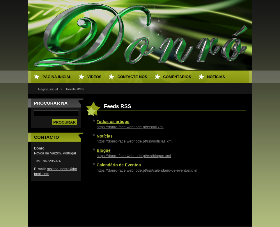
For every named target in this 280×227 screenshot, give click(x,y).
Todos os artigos (113, 121)
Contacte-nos (132, 77)
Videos (94, 77)
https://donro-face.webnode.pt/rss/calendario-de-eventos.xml (147, 170)
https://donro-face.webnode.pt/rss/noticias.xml (134, 141)
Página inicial (48, 89)
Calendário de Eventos (119, 165)
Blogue (104, 150)
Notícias (105, 136)
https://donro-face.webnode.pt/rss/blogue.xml (134, 156)
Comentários (177, 77)
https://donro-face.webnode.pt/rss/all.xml (130, 127)
